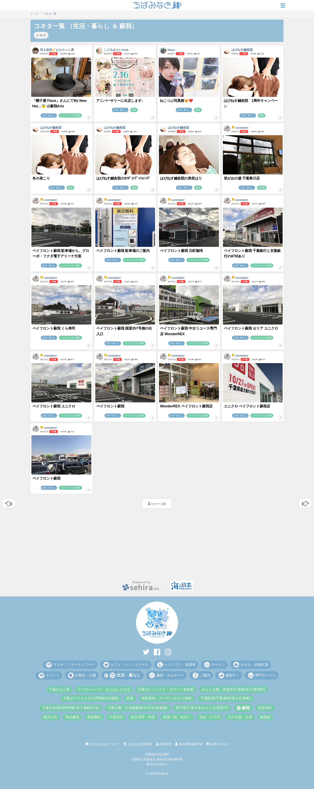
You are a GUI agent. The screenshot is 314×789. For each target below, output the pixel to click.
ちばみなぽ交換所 (137, 744)
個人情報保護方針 (189, 744)
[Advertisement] (157, 543)
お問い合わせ (217, 744)
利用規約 (164, 744)
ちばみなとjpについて (102, 744)
